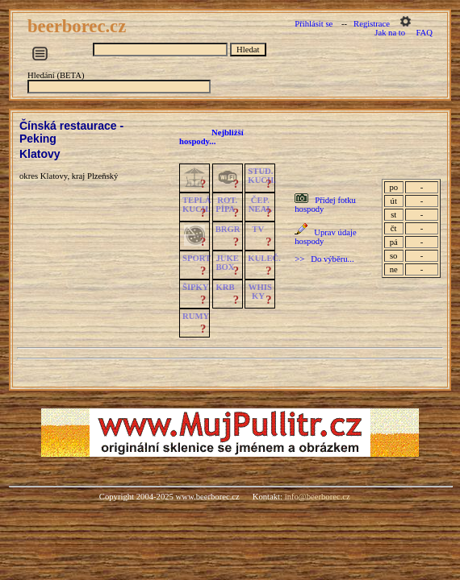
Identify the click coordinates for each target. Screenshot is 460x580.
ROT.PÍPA (226, 204)
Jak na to (389, 32)
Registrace (371, 23)
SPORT (196, 258)
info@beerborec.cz (317, 496)
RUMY (195, 316)
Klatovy (40, 153)
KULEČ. (264, 258)
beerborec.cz (79, 26)
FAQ (424, 32)
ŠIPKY (195, 287)
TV (258, 229)
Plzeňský (102, 176)
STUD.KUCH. (262, 175)
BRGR (227, 229)
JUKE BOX (226, 262)
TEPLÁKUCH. (196, 204)
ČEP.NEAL (260, 204)
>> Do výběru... (324, 259)
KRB (224, 287)
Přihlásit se (313, 23)
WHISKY (260, 291)
